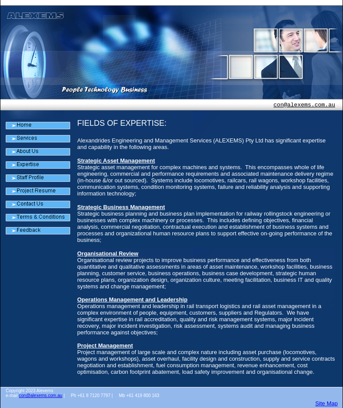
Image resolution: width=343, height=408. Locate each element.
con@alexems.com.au (304, 105)
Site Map (326, 403)
